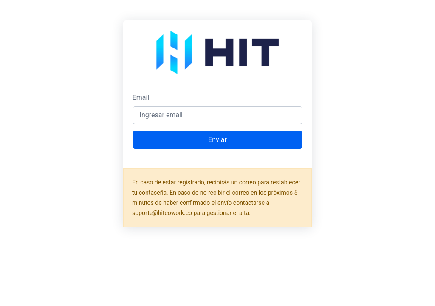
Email (141, 98)
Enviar (217, 140)
